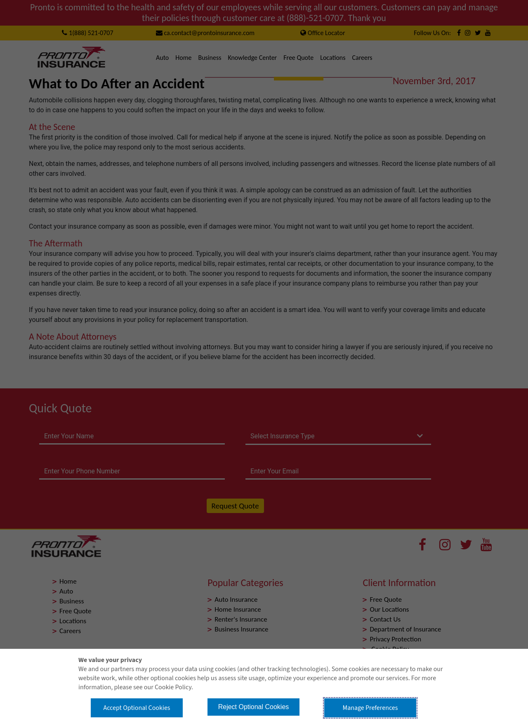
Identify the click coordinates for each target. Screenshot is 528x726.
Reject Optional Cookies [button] (253, 706)
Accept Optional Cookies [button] (136, 707)
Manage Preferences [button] (370, 707)
